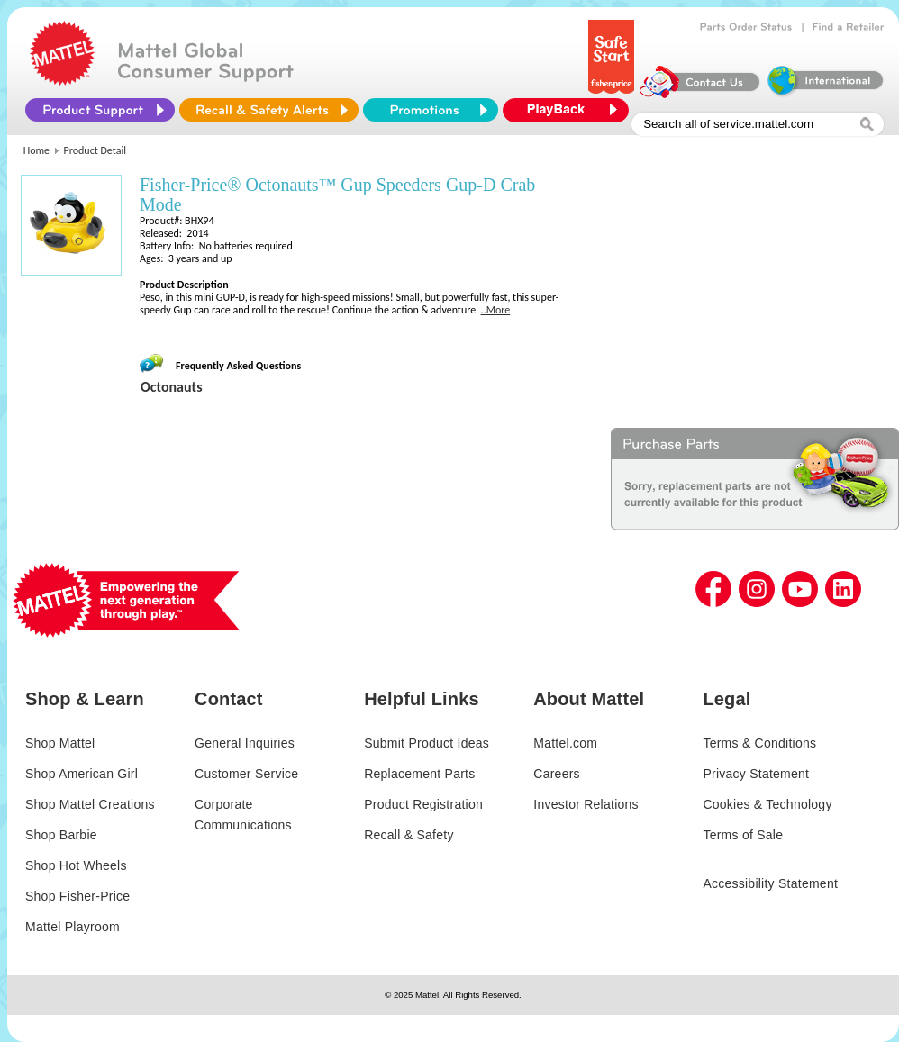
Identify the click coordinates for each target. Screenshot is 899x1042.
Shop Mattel (60, 743)
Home (36, 150)
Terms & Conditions (759, 743)
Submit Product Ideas (426, 743)
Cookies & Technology (767, 804)
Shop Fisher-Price (77, 896)
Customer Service (246, 773)
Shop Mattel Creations (90, 804)
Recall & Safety (408, 835)
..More (496, 310)
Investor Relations (586, 804)
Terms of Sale (743, 835)
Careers (556, 773)
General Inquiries (245, 743)
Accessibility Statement (770, 883)
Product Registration (423, 804)
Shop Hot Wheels (76, 865)
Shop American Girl (81, 773)
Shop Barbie (61, 835)
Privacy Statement (756, 773)
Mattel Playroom (72, 927)
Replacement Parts (419, 773)
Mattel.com (565, 743)
